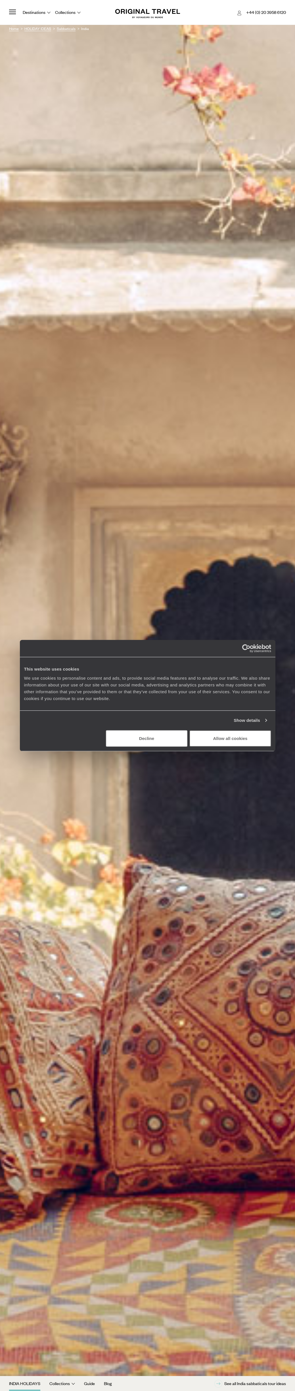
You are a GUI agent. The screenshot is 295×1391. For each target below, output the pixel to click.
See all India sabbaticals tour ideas (250, 1384)
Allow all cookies (230, 738)
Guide (89, 1383)
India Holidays (24, 1383)
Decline (146, 738)
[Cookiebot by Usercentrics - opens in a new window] (246, 648)
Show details (247, 720)
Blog (108, 1383)
